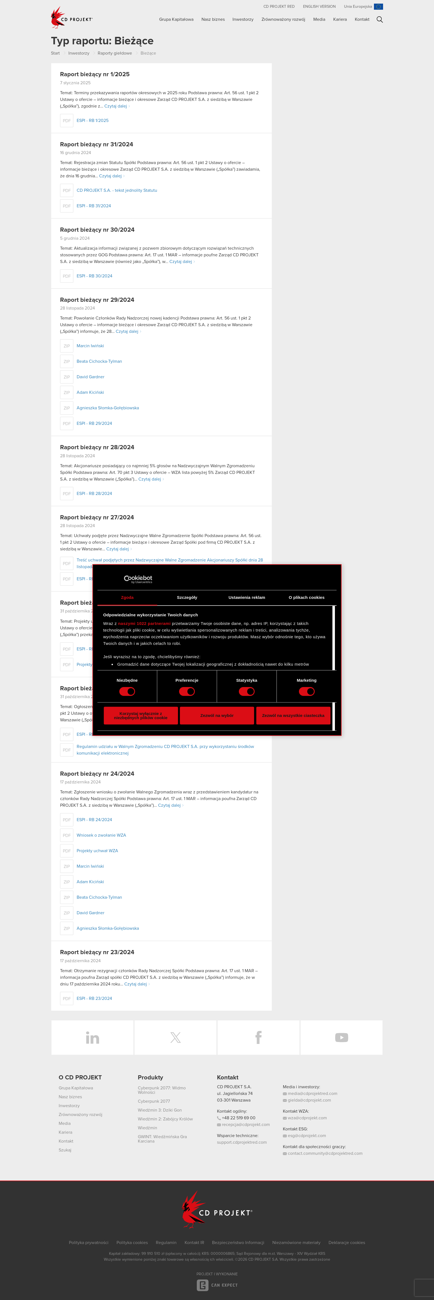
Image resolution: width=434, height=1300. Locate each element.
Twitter (175, 1037)
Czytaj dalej (115, 106)
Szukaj (380, 19)
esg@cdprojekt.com (304, 1135)
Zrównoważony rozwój (283, 19)
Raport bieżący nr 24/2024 (97, 774)
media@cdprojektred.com (310, 1093)
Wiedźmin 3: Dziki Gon (160, 1110)
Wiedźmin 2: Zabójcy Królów (165, 1119)
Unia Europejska (358, 7)
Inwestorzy (243, 19)
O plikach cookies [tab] (306, 597)
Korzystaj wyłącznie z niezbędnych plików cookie (140, 715)
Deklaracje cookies (347, 1242)
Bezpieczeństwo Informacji (238, 1242)
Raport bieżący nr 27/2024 (97, 518)
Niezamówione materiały (296, 1242)
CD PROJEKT (72, 17)
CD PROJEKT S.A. (234, 1087)
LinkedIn (92, 1037)
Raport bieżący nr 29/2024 (97, 300)
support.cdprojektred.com (242, 1142)
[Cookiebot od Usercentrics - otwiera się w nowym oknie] (128, 579)
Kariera (340, 19)
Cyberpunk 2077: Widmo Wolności (162, 1090)
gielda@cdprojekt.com (307, 1100)
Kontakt (362, 19)
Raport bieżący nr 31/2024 (96, 145)
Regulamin (166, 1242)
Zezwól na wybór (217, 715)
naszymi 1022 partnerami (144, 623)
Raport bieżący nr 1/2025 (95, 74)
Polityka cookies (132, 1242)
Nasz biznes (213, 19)
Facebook (258, 1037)
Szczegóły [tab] (187, 597)
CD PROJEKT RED (279, 7)
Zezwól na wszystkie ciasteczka (293, 715)
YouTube (342, 1037)
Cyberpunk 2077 (154, 1101)
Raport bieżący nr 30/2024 (97, 230)
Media (319, 19)
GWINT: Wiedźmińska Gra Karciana (162, 1139)
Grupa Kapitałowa (176, 19)
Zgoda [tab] (127, 597)
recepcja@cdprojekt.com (243, 1124)
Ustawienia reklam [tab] (247, 597)
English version (319, 7)
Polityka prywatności (88, 1242)
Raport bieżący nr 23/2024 (97, 952)
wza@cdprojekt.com (305, 1118)
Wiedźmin (147, 1128)
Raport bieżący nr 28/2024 (97, 448)
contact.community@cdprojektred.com (323, 1153)
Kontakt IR (194, 1242)
